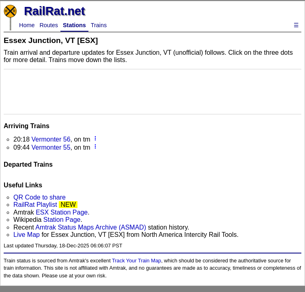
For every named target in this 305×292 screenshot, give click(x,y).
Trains (99, 25)
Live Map (27, 234)
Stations (74, 25)
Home (26, 25)
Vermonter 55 (50, 147)
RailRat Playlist (35, 204)
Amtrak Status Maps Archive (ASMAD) (90, 227)
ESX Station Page (62, 212)
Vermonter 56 (50, 139)
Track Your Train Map (136, 261)
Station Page (62, 219)
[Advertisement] (152, 91)
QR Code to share (39, 197)
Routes (48, 25)
